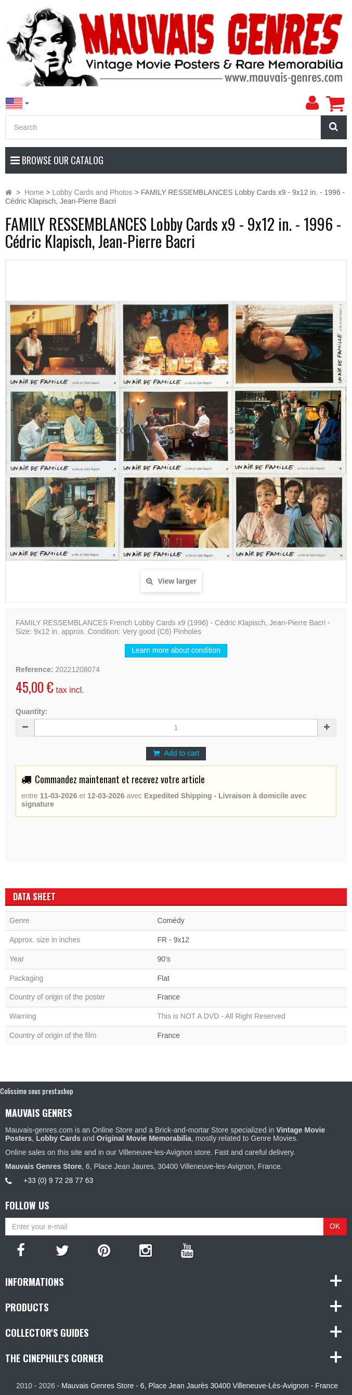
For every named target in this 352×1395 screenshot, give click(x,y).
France (169, 997)
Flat (164, 978)
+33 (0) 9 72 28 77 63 (58, 1180)
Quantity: (31, 711)
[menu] (312, 102)
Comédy (171, 920)
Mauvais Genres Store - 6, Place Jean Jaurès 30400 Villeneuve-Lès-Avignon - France (199, 1385)
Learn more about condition (176, 650)
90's (164, 959)
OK (335, 1226)
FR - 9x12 (173, 940)
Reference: (34, 669)
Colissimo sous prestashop (36, 1090)
